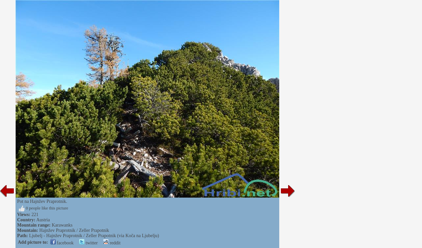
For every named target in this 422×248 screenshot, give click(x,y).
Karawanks (62, 225)
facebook (62, 242)
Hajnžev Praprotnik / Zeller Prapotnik (74, 230)
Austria (43, 219)
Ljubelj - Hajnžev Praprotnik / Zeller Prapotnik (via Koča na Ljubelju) (94, 235)
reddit (111, 242)
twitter (88, 242)
